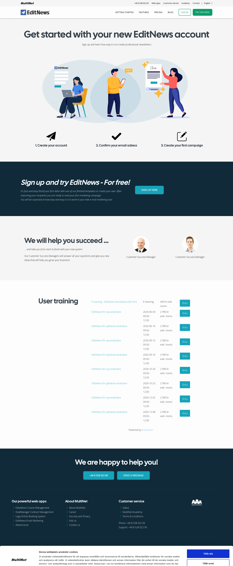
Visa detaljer (161, 560)
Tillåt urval (208, 546)
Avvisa (208, 556)
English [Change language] (207, 3)
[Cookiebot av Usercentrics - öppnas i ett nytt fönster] (19, 560)
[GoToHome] (27, 3)
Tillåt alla (208, 537)
